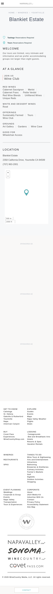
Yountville (8, 419)
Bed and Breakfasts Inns (38, 437)
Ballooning (32, 465)
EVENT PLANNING (12, 490)
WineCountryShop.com (14, 439)
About (29, 492)
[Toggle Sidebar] (2, 3)
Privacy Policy (33, 502)
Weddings (8, 492)
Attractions (32, 462)
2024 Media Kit (34, 495)
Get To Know (11, 409)
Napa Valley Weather (36, 419)
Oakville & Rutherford (13, 416)
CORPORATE (33, 490)
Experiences (9, 437)
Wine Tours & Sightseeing (39, 457)
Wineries (23, 13)
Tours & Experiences (13, 504)
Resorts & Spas (34, 442)
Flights (30, 421)
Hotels (30, 439)
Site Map (31, 507)
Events (30, 414)
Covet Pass (9, 434)
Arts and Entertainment (37, 460)
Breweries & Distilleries (38, 467)
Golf (29, 474)
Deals (29, 424)
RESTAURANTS (11, 460)
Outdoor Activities (35, 479)
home (12, 13)
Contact (26, 590)
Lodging (31, 432)
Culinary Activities (35, 469)
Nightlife (31, 477)
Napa (6, 421)
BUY (6, 432)
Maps (29, 416)
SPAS (6, 465)
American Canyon (12, 424)
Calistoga (8, 411)
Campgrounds (33, 434)
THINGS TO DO (34, 455)
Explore (31, 409)
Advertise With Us (35, 497)
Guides (30, 411)
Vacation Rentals (35, 444)
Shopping (31, 482)
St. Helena (8, 414)
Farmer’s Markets (35, 472)
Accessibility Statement (38, 504)
